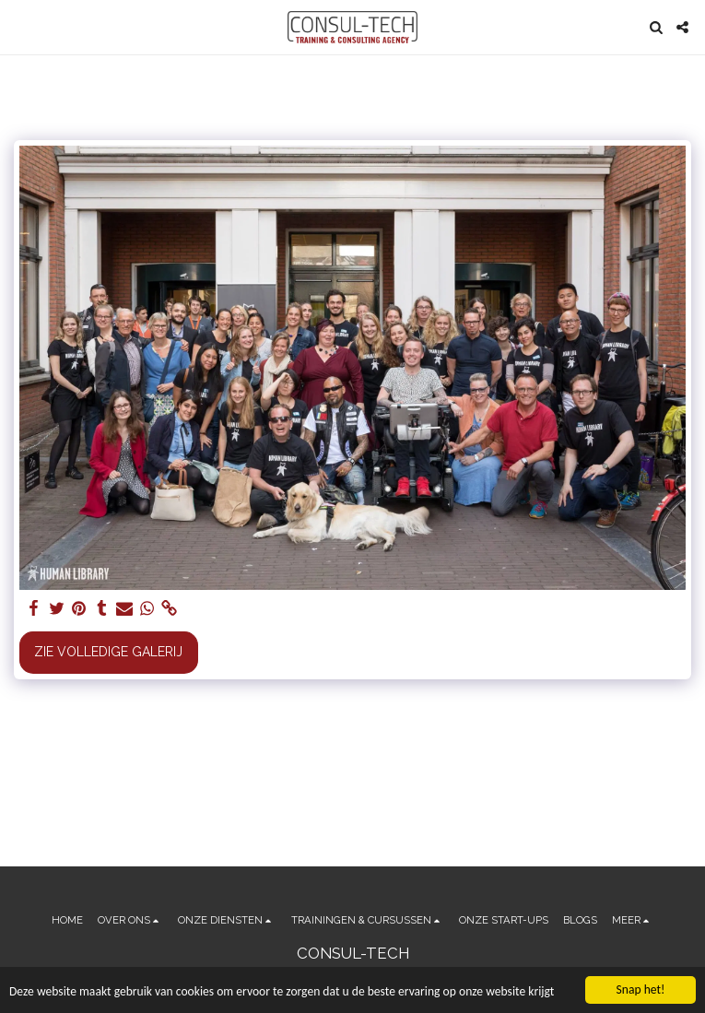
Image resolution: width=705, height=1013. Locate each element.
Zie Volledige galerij (108, 651)
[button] (20, 26)
